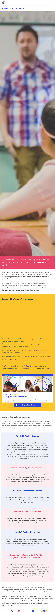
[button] (51, 2)
